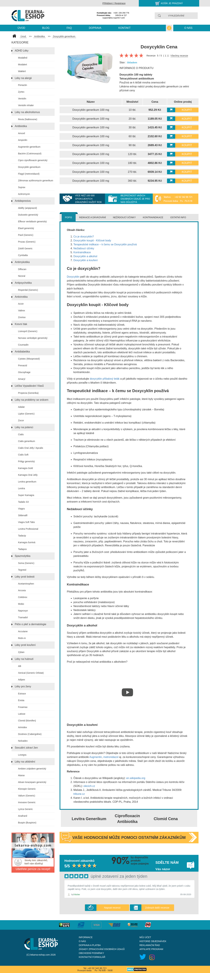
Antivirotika (21, 296)
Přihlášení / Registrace (114, 3)
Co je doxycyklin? (84, 236)
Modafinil (22, 57)
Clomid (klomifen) (27, 720)
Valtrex (21, 310)
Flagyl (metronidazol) (29, 173)
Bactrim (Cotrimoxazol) (29, 153)
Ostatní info (178, 217)
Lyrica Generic (25, 809)
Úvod (21, 27)
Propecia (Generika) (28, 393)
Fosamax (23, 707)
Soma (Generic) (26, 563)
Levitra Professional (28, 529)
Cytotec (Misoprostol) (29, 358)
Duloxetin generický (28, 214)
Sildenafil (22, 515)
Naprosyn (23, 610)
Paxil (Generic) (25, 235)
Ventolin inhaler (26, 105)
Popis (68, 217)
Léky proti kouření (25, 645)
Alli (19, 666)
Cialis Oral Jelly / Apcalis (30, 448)
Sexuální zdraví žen (26, 747)
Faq (69, 27)
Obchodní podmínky (91, 953)
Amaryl (21, 379)
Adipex (21, 679)
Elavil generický (26, 228)
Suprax (21, 187)
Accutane (23, 631)
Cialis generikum (26, 441)
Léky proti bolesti (24, 576)
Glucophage (24, 372)
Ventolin (22, 98)
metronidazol (110, 757)
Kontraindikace (153, 217)
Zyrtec (21, 92)
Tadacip (22, 535)
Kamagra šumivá (26, 542)
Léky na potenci (24, 427)
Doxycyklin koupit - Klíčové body (92, 240)
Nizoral (21, 276)
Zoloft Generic (25, 248)
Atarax (21, 775)
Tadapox (22, 549)
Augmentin (95, 757)
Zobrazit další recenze (157, 907)
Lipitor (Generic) (26, 413)
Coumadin (23, 344)
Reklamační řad (149, 945)
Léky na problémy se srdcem (31, 399)
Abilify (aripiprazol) (27, 208)
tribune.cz (79, 793)
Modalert (22, 64)
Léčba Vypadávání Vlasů (29, 385)
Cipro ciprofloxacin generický (32, 160)
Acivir (21, 303)
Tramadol (23, 617)
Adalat (21, 407)
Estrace (22, 693)
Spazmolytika (22, 556)
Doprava (95, 27)
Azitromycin (24, 194)
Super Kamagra (26, 495)
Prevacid (22, 365)
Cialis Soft (23, 454)
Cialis (21, 434)
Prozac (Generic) (26, 241)
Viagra (21, 508)
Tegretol (22, 570)
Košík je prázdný (172, 3)
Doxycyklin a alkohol (85, 256)
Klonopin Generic (27, 789)
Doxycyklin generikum (29, 167)
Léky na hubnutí (24, 659)
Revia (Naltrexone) (27, 119)
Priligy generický (26, 461)
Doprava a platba (90, 945)
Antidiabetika (22, 351)
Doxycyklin (73, 276)
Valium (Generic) (26, 795)
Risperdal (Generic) (28, 290)
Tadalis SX (23, 502)
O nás (188, 27)
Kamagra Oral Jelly (28, 475)
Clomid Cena (166, 819)
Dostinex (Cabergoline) (30, 734)
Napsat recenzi (112, 907)
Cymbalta (23, 255)
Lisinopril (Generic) (27, 331)
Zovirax (22, 317)
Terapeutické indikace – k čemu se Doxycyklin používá (105, 244)
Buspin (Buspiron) (27, 822)
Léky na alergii (23, 78)
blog (45, 27)
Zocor (21, 420)
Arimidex (22, 727)
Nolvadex (23, 740)
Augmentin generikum (29, 146)
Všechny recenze (179, 55)
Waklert (22, 71)
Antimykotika (22, 262)
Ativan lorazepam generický (32, 782)
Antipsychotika (23, 282)
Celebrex (22, 597)
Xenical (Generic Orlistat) (31, 673)
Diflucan (22, 269)
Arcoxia (22, 590)
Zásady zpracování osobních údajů (102, 949)
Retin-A (22, 638)
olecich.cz (89, 786)
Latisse (21, 714)
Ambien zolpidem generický (32, 768)
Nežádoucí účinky (124, 217)
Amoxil (21, 133)
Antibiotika (21, 126)
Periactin (22, 85)
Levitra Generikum (89, 819)
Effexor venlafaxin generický (32, 221)
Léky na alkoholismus (27, 112)
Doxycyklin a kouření (86, 260)
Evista (21, 700)
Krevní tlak (21, 324)
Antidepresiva (23, 200)
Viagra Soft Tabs (26, 522)
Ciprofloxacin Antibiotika (127, 819)
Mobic (21, 604)
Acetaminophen (26, 583)
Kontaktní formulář (92, 957)
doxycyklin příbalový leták (104, 378)
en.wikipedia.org (135, 778)
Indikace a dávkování (92, 217)
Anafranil (22, 816)
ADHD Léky (22, 50)
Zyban (21, 652)
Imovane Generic (27, 802)
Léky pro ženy (23, 686)
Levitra (21, 488)
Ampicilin (22, 140)
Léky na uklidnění (25, 761)
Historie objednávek (152, 941)
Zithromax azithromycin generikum (35, 180)
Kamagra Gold (25, 468)
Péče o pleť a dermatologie (30, 624)
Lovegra (22, 754)
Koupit (187, 109)
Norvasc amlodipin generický (32, 338)
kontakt (124, 27)
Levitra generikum (27, 481)
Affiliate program (151, 949)
